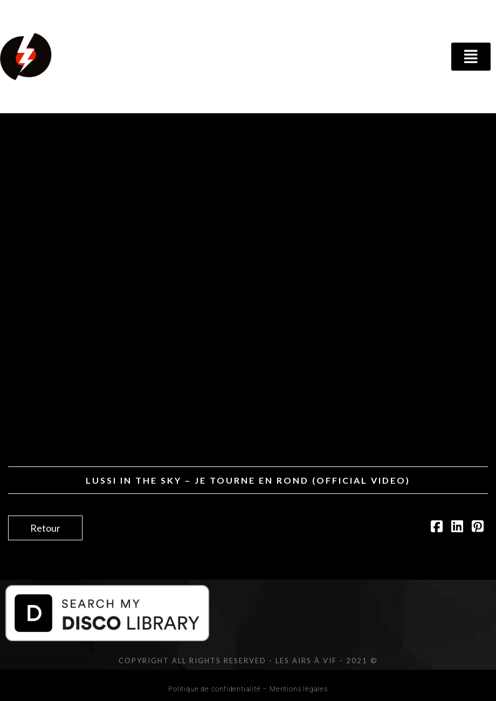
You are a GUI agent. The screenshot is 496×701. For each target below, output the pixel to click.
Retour (45, 528)
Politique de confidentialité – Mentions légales (248, 689)
